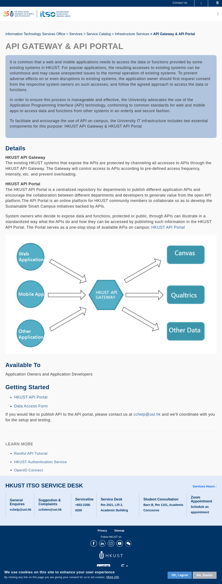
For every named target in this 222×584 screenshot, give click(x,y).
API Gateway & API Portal (174, 34)
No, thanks (205, 575)
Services (75, 34)
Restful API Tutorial (30, 453)
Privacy (102, 530)
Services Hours (204, 486)
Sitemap (119, 530)
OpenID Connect (28, 470)
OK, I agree (179, 575)
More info (112, 577)
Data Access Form (31, 406)
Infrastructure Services (132, 34)
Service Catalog (99, 34)
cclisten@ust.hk (50, 509)
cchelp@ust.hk (147, 414)
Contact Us (180, 2)
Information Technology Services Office (35, 34)
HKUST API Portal (168, 227)
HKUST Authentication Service (40, 462)
